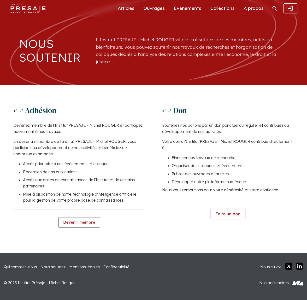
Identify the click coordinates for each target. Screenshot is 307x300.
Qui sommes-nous (20, 266)
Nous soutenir (53, 266)
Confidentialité (116, 266)
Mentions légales (84, 266)
